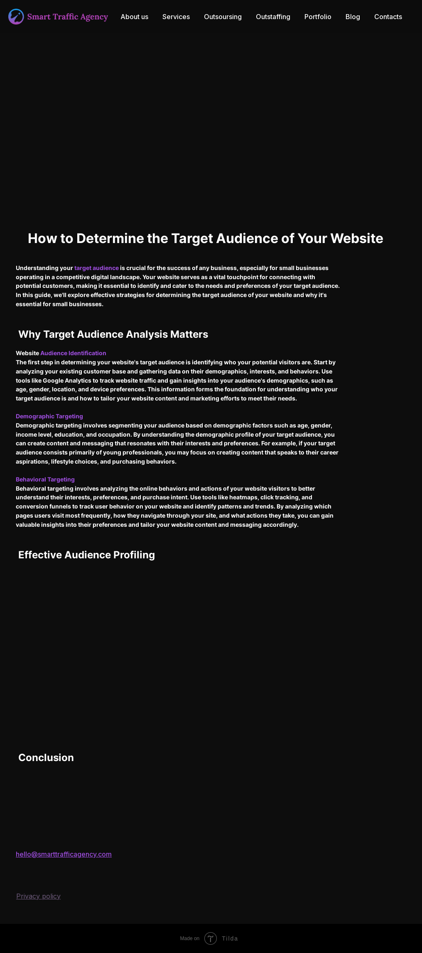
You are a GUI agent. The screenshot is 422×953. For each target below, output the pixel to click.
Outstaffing (273, 16)
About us (134, 16)
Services (176, 16)
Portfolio (317, 16)
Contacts (388, 16)
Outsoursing (223, 16)
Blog (353, 16)
